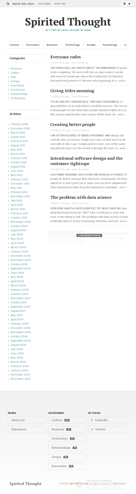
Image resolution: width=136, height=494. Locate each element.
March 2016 (18, 132)
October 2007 (19, 302)
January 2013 (19, 158)
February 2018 (19, 124)
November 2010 (20, 196)
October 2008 (19, 264)
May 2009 (17, 238)
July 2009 (17, 234)
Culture (14, 44)
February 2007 (20, 323)
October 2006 (19, 336)
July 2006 (17, 349)
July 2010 (16, 200)
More (123, 81)
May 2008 (17, 277)
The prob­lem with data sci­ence (81, 197)
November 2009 (21, 221)
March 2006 (18, 361)
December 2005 (20, 374)
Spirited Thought (68, 21)
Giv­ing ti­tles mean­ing (72, 90)
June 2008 (17, 272)
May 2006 (17, 357)
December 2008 (20, 255)
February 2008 (20, 289)
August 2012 (18, 166)
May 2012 (16, 175)
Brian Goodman (80, 62)
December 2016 (20, 128)
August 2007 (18, 311)
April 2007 (17, 319)
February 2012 (19, 179)
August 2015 (18, 136)
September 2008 (21, 268)
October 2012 (19, 162)
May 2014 (16, 149)
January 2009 (19, 251)
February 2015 (19, 141)
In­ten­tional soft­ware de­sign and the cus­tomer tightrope (86, 160)
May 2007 (17, 315)
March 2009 (18, 247)
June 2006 (17, 353)
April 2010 (17, 204)
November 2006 (21, 332)
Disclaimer (44, 3)
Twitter (100, 429)
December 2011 (20, 183)
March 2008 (18, 285)
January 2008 (19, 294)
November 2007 (21, 298)
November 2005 (21, 378)
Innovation (32, 44)
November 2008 (21, 260)
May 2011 (16, 187)
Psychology (110, 44)
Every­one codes (65, 57)
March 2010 (18, 209)
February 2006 (20, 366)
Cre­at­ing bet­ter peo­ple (73, 124)
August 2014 (18, 145)
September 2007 (21, 306)
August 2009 (18, 230)
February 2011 (19, 192)
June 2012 (17, 170)
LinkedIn (101, 420)
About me (59, 3)
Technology (72, 44)
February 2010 (19, 213)
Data (13, 77)
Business (52, 44)
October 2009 (19, 226)
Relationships (19, 94)
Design (91, 44)
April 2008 (17, 281)
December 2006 (21, 328)
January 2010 (19, 217)
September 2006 (21, 340)
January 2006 (19, 370)
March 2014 (18, 153)
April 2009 (17, 243)
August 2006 (18, 344)
